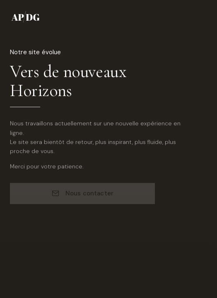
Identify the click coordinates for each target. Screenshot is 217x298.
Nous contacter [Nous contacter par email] (82, 194)
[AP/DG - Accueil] (26, 17)
